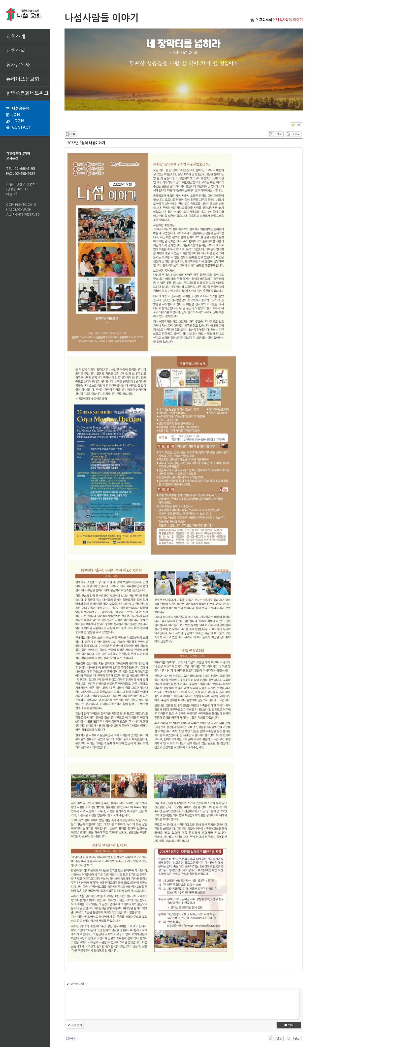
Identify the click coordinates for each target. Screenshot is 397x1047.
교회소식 (265, 20)
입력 (289, 1025)
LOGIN (15, 121)
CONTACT (18, 127)
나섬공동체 (17, 108)
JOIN (13, 114)
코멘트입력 (75, 984)
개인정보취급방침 (18, 153)
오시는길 (12, 158)
